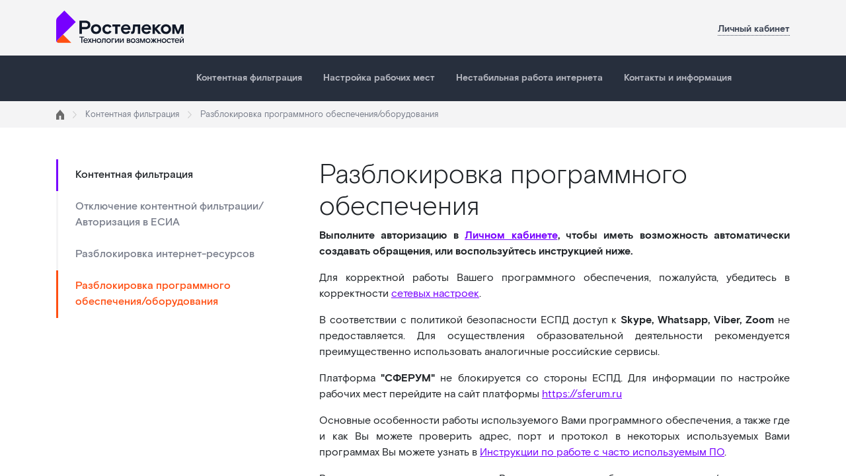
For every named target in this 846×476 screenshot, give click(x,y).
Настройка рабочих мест (379, 78)
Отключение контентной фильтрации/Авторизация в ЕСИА (169, 214)
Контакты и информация (678, 78)
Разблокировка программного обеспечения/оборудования (153, 294)
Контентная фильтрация (249, 78)
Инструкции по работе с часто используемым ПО (602, 452)
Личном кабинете (511, 236)
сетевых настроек (435, 294)
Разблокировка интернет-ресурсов (164, 254)
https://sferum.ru (582, 394)
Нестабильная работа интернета (529, 78)
